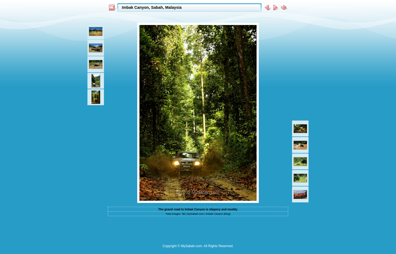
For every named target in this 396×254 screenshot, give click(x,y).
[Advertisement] (198, 17)
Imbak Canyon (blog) (218, 213)
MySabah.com (195, 213)
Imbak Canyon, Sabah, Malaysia (152, 7)
